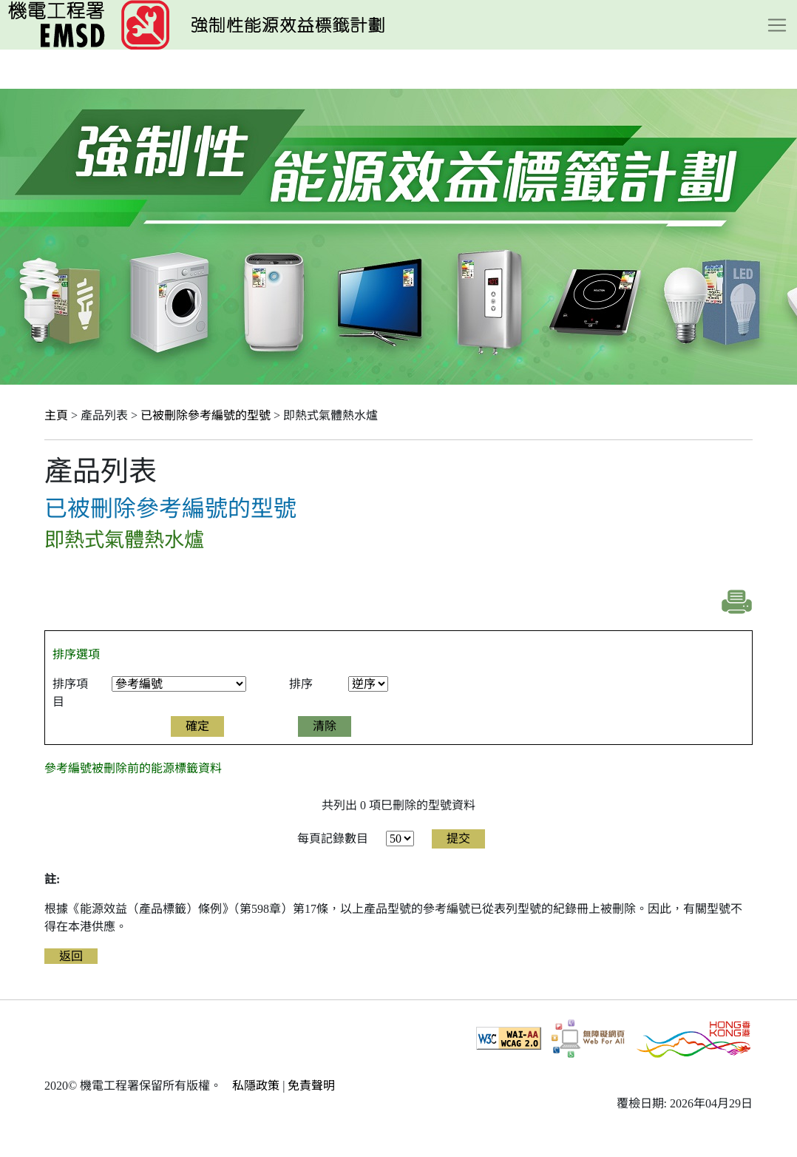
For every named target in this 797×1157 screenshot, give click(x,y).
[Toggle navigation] (777, 25)
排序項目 (70, 693)
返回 (71, 956)
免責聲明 (311, 1085)
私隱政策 (255, 1085)
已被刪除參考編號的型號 (205, 415)
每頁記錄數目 (332, 838)
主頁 (56, 415)
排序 (301, 684)
